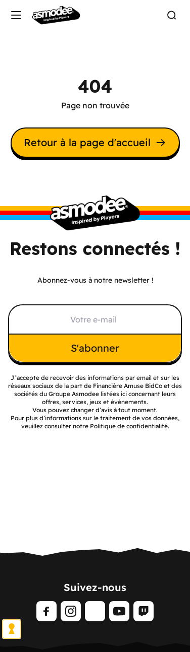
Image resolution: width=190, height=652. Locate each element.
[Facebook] (46, 611)
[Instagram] (71, 611)
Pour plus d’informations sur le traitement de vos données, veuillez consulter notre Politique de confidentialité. (95, 422)
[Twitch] (143, 611)
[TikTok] (95, 611)
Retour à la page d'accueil (95, 142)
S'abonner (95, 348)
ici (124, 394)
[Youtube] (119, 611)
